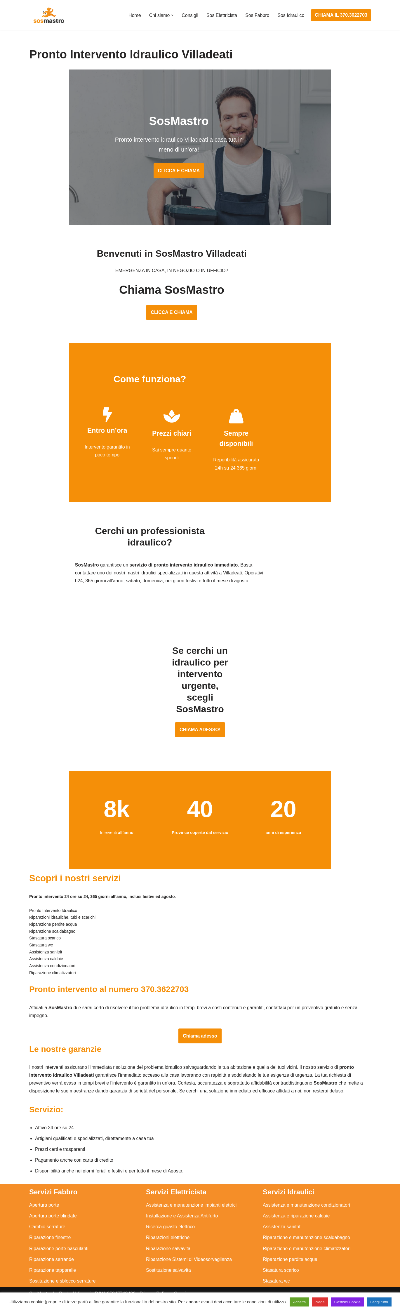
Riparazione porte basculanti (58, 1243)
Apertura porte (44, 1200)
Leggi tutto (379, 1302)
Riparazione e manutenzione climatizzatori (307, 1243)
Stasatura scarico (281, 1265)
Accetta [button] (299, 1302)
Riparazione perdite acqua (290, 1254)
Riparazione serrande (51, 1254)
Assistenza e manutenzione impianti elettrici (191, 1200)
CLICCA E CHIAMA (200, 162)
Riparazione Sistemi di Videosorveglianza (189, 1254)
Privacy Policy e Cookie (164, 1288)
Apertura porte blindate (53, 1210)
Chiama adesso (200, 1030)
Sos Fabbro (257, 15)
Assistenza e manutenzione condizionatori (306, 1200)
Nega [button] (320, 1302)
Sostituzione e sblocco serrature (62, 1275)
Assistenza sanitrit (281, 1221)
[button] (172, 15)
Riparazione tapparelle (52, 1265)
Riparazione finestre (50, 1232)
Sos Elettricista (221, 15)
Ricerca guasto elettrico (170, 1221)
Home (134, 15)
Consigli (189, 15)
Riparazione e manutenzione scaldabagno (306, 1232)
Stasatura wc (276, 1275)
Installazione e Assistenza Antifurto (182, 1210)
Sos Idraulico (291, 15)
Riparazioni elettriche (167, 1232)
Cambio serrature (47, 1221)
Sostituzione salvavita (168, 1265)
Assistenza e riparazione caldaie (296, 1210)
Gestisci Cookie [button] (347, 1302)
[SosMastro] (48, 15)
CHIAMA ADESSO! (200, 713)
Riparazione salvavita (168, 1243)
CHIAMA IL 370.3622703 (341, 15)
